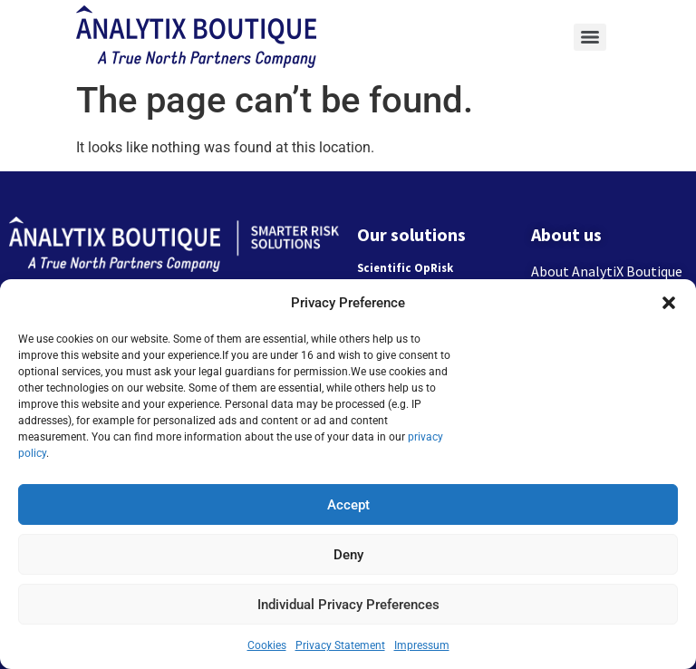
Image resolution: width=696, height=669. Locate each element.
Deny (348, 555)
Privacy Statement (340, 645)
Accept (348, 505)
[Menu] (590, 37)
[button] (669, 303)
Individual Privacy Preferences (348, 604)
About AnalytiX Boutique (606, 271)
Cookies (266, 645)
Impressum (422, 645)
